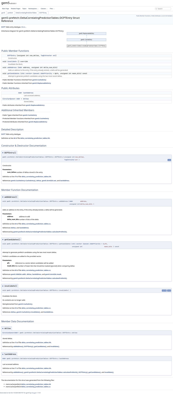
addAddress (12, 67)
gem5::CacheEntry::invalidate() (28, 312)
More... (23, 27)
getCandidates (13, 73)
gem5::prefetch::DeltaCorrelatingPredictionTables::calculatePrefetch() (40, 232)
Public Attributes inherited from (23, 105)
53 (16, 308)
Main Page (5, 8)
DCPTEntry (43, 13)
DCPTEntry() (28, 346)
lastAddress (28, 93)
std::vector (26, 73)
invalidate (12, 61)
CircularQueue (9, 99)
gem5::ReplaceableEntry (41, 83)
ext (54, 55)
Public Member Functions (143, 16)
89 (16, 270)
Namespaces (33, 8)
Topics (24, 8)
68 (14, 138)
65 (16, 224)
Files (52, 8)
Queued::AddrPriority (42, 73)
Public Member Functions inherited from (23, 80)
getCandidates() (40, 346)
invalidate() (54, 346)
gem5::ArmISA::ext (49, 181)
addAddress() (18, 346)
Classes (44, 8)
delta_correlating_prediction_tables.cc (36, 224)
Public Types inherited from (19, 115)
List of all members (167, 16)
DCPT (3, 27)
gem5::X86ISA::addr (18, 274)
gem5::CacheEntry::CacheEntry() (23, 181)
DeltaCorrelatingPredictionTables (26, 13)
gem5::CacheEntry (39, 80)
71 (16, 368)
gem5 (3, 13)
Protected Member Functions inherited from (25, 118)
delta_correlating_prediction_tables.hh (35, 138)
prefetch (10, 13)
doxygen (34, 393)
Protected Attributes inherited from (24, 122)
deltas (26, 99)
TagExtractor (46, 55)
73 (16, 342)
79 (16, 177)
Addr (20, 67)
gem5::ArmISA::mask (53, 274)
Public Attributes (156, 16)
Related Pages (15, 8)
